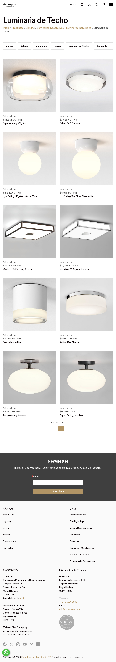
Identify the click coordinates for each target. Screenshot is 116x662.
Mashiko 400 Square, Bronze (17, 269)
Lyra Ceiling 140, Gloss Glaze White (20, 196)
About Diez (8, 514)
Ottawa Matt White (12, 342)
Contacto (74, 541)
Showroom (75, 534)
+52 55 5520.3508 (68, 602)
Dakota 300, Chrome (70, 123)
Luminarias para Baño (79, 27)
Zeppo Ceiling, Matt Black (72, 415)
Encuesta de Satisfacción (82, 561)
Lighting (30, 27)
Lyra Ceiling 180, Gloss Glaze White (77, 196)
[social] (5, 644)
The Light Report (78, 521)
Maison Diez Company (81, 528)
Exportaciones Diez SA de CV (36, 657)
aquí (21, 598)
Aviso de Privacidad (79, 554)
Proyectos (8, 548)
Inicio (6, 27)
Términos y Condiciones (82, 548)
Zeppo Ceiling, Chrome (14, 415)
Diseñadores (9, 541)
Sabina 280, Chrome (69, 342)
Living (6, 528)
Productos (17, 27)
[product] (29, 85)
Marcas (6, 534)
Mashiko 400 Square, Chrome (74, 269)
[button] (96, 4)
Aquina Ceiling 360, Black (15, 123)
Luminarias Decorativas (50, 27)
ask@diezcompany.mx (70, 609)
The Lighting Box (78, 514)
